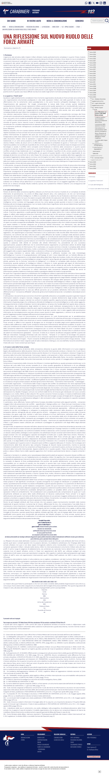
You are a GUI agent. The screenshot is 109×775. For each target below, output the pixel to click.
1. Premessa (91, 176)
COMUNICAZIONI (58, 737)
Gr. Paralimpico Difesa (92, 749)
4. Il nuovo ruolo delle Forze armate (98, 188)
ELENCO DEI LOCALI (59, 740)
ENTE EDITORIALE (75, 737)
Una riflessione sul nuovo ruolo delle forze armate (19, 29)
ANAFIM (39, 751)
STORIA (23, 740)
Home (4, 27)
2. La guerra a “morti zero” (95, 180)
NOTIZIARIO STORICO (75, 747)
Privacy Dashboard (16, 771)
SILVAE (72, 742)
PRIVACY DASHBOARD (43, 744)
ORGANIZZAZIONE (25, 737)
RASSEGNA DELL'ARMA (76, 740)
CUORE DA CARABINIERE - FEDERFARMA (43, 748)
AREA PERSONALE (91, 737)
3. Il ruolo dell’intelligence (95, 184)
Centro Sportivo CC (91, 747)
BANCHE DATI (40, 737)
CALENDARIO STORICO (76, 744)
